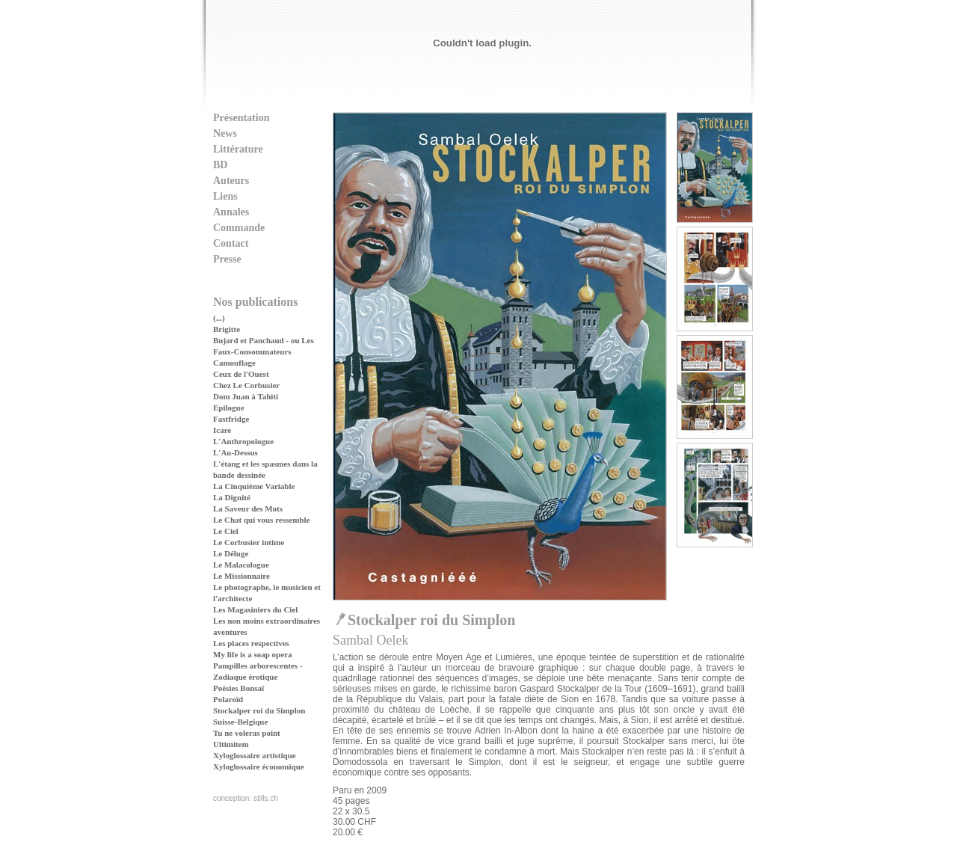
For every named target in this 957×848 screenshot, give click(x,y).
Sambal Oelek (370, 640)
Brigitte (226, 329)
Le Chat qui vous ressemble (261, 519)
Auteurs (231, 180)
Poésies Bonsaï (238, 687)
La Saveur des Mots (248, 508)
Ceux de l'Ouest (241, 373)
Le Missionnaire (241, 575)
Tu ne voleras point (246, 732)
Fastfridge (231, 418)
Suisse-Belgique (240, 721)
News (225, 133)
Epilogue (228, 407)
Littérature (238, 149)
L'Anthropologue (243, 441)
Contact (230, 243)
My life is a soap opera (252, 654)
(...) (219, 317)
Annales (231, 212)
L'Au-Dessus (235, 452)
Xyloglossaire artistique (254, 755)
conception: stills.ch (245, 798)
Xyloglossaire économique (258, 766)
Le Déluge (230, 553)
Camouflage (234, 362)
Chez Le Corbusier (246, 385)
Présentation (241, 117)
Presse (227, 259)
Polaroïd (228, 699)
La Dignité (231, 497)
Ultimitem (231, 744)
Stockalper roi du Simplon (259, 710)
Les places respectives (251, 643)
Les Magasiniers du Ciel (255, 609)
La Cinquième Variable (254, 486)
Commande (239, 227)
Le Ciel (226, 530)
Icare (222, 429)
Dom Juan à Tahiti (245, 396)
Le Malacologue (241, 564)
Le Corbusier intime (248, 542)
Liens (225, 196)
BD (220, 164)
